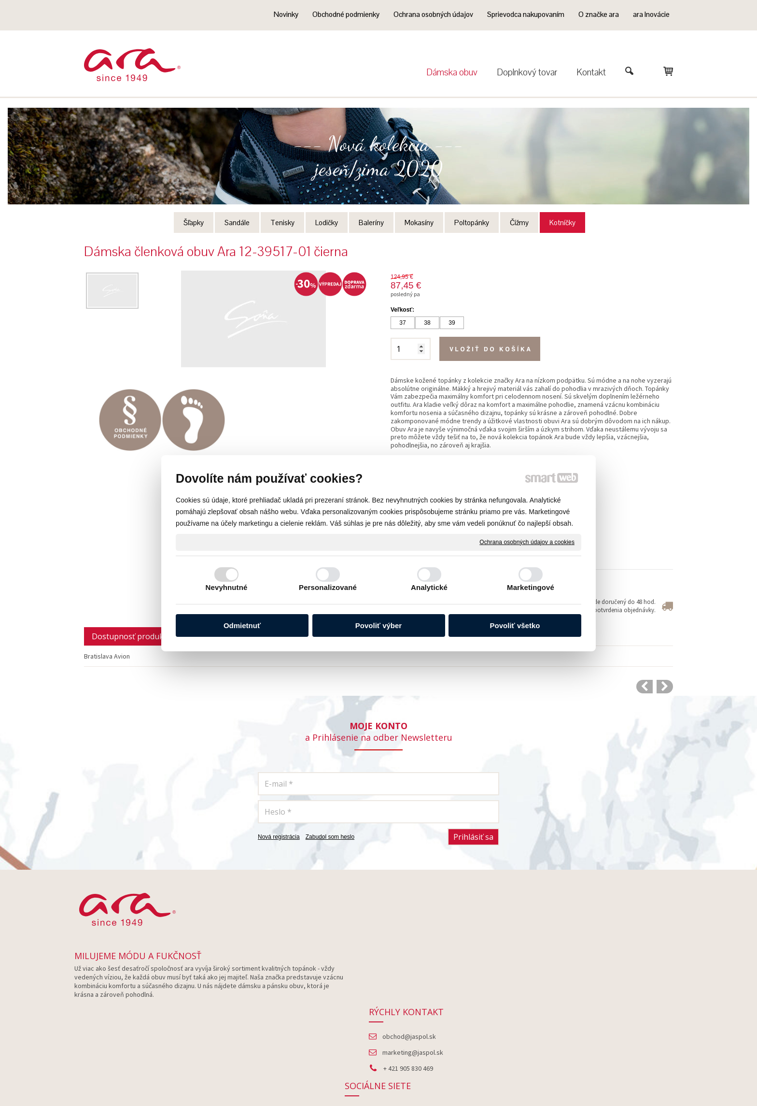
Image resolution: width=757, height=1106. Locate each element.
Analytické (429, 587)
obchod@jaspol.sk (412, 980)
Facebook (586, 980)
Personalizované (328, 587)
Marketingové (530, 587)
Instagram (586, 996)
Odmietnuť (242, 625)
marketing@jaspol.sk (415, 996)
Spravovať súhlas (561, 1077)
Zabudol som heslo (330, 836)
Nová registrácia (279, 836)
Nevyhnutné (227, 587)
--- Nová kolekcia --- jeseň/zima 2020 (378, 156)
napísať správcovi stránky (387, 1077)
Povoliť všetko (515, 625)
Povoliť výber (378, 625)
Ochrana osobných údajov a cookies (527, 541)
